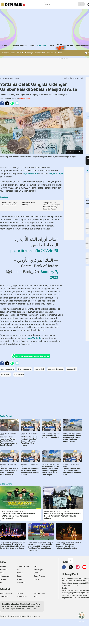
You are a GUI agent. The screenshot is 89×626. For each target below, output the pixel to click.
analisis (69, 46)
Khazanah (9, 78)
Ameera (3, 566)
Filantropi (29, 53)
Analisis (20, 573)
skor (32, 46)
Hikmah (20, 53)
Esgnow (3, 579)
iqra (52, 46)
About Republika (6, 593)
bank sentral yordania (55, 369)
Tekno (19, 576)
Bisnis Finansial (39, 576)
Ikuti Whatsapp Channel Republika (31, 356)
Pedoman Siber (39, 593)
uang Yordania (34, 338)
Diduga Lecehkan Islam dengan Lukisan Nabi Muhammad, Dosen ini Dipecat (51, 206)
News (59, 45)
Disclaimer (4, 596)
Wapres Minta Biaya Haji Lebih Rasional (9, 204)
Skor (35, 566)
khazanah (42, 46)
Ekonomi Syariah (19, 46)
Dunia (13, 53)
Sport (36, 573)
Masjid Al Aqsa (55, 173)
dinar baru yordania (24, 369)
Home (2, 78)
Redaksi (20, 593)
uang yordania (39, 369)
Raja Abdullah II (30, 173)
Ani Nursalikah (24, 99)
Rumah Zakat (40, 53)
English (36, 579)
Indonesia (5, 53)
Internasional (4, 576)
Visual (19, 579)
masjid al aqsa (5, 374)
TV (1, 582)
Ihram (60, 53)
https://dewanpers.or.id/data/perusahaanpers (19, 609)
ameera (5, 46)
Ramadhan (21, 582)
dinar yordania (19, 374)
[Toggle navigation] (2, 4)
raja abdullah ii (71, 369)
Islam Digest (51, 53)
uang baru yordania (7, 369)
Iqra (18, 570)
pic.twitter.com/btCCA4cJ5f (34, 250)
